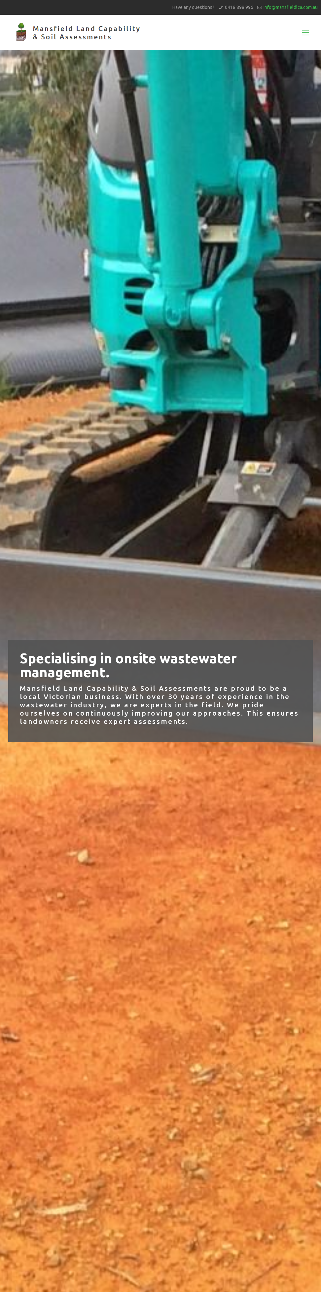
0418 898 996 (239, 7)
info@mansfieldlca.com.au (291, 7)
